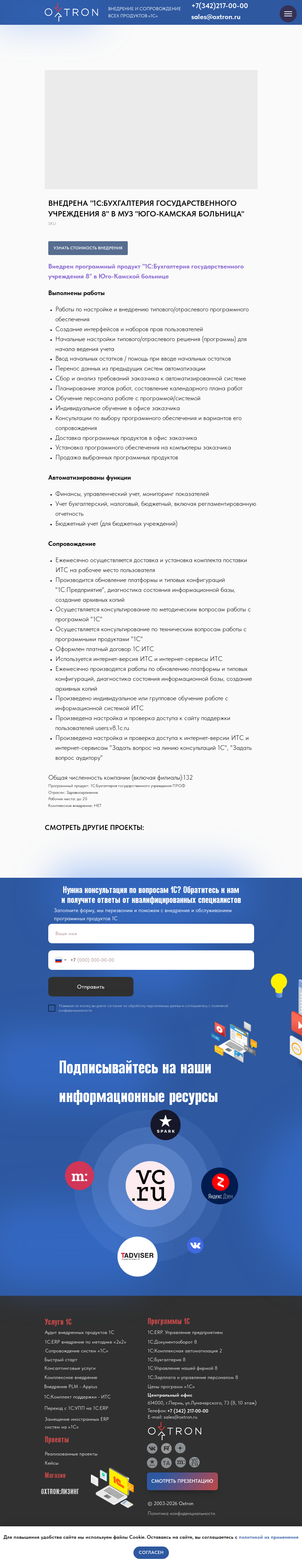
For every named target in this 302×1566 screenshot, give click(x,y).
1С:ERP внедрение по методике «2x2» (85, 1342)
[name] (151, 933)
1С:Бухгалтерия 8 (167, 1359)
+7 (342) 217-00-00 (187, 1411)
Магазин (55, 1475)
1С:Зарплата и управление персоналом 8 (193, 1377)
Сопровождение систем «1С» (76, 1350)
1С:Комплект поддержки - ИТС (77, 1397)
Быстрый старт (60, 1359)
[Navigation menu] (288, 13)
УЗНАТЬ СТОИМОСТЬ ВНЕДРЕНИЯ (88, 247)
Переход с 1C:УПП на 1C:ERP (76, 1408)
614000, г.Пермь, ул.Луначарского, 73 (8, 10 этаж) (202, 1403)
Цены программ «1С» (171, 1386)
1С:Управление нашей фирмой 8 (183, 1368)
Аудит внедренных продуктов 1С (79, 1332)
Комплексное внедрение (70, 1377)
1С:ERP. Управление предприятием (185, 1332)
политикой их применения (268, 1537)
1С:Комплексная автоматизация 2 (185, 1350)
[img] (150, 1185)
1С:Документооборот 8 (172, 1342)
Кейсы (52, 1463)
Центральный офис (170, 1395)
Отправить (90, 986)
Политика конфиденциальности (181, 1513)
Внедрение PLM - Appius (70, 1386)
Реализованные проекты (71, 1454)
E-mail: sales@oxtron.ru (172, 1417)
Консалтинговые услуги (69, 1368)
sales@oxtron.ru (216, 16)
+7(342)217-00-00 (219, 5)
